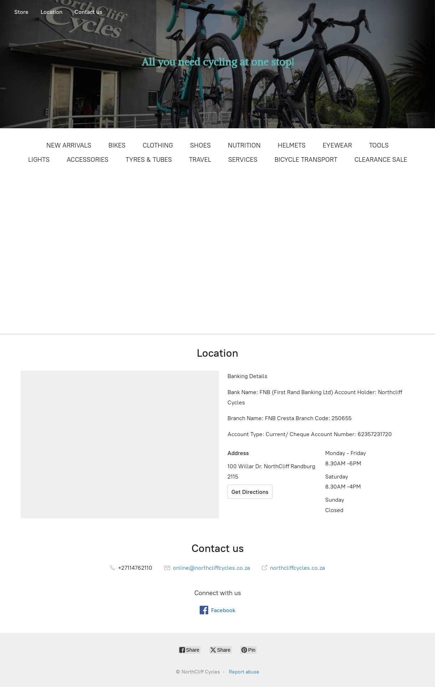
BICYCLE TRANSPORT (306, 160)
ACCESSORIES (87, 160)
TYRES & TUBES (149, 160)
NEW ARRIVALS (68, 145)
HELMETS (292, 145)
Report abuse (244, 672)
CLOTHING (158, 145)
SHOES (200, 145)
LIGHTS (39, 160)
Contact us (88, 12)
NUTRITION (244, 145)
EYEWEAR (337, 145)
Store (21, 12)
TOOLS (379, 145)
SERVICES (242, 160)
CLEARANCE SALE (380, 160)
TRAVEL (200, 160)
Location (51, 12)
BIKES (117, 145)
